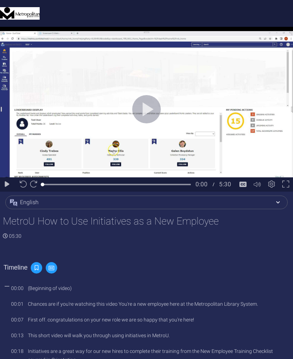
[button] (146, 202)
